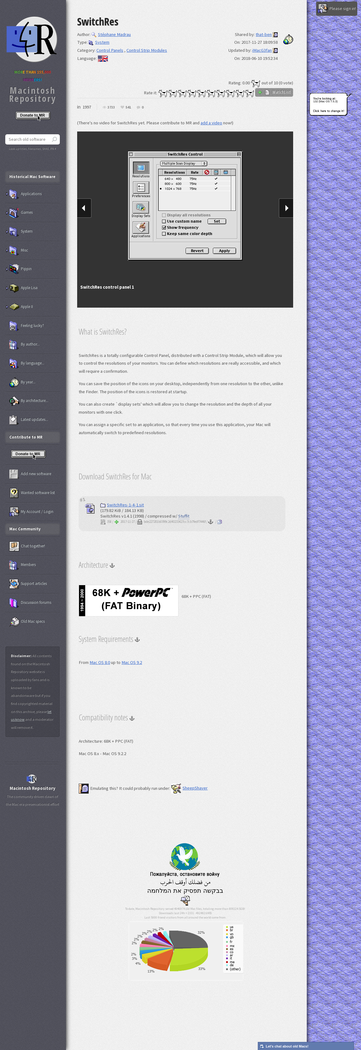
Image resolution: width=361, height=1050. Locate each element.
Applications (25, 194)
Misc (18, 251)
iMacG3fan (262, 50)
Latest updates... (28, 420)
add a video (211, 123)
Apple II (21, 307)
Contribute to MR (25, 437)
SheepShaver (189, 788)
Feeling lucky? (26, 326)
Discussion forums (30, 603)
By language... (26, 363)
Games (21, 213)
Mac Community (25, 529)
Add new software (30, 474)
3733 (111, 107)
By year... (22, 382)
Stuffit (183, 516)
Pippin (20, 269)
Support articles (28, 584)
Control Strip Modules (146, 50)
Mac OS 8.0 (100, 662)
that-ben (264, 34)
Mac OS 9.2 (131, 662)
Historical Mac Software (32, 176)
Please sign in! (337, 9)
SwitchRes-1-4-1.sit (122, 505)
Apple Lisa (23, 288)
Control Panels (109, 50)
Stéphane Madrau (111, 34)
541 (128, 107)
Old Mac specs (27, 622)
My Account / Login (31, 512)
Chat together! (27, 546)
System (99, 42)
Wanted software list (32, 493)
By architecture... (28, 401)
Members (22, 565)
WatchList (274, 92)
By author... (24, 344)
